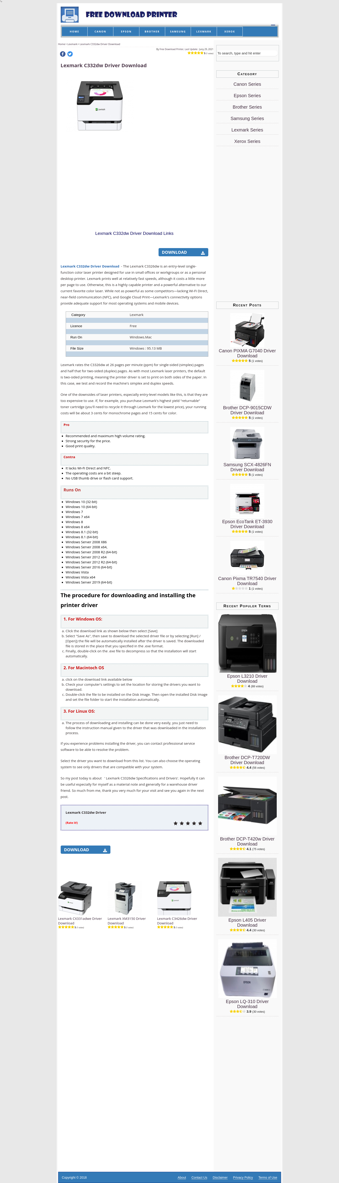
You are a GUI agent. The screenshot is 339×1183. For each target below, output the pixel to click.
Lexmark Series (247, 129)
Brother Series (247, 107)
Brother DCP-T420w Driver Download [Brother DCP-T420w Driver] (247, 841)
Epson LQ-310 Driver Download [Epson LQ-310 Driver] (247, 1004)
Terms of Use (267, 1177)
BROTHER (152, 31)
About (182, 1177)
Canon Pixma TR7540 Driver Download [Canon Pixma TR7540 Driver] (247, 581)
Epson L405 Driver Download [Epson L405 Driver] (247, 923)
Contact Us (199, 1177)
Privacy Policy (243, 1177)
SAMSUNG (178, 31)
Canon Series (247, 84)
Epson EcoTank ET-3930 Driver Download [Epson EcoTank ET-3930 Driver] (247, 524)
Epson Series (247, 95)
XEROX (229, 31)
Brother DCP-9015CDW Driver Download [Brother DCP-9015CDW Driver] (247, 410)
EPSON (126, 31)
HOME (74, 31)
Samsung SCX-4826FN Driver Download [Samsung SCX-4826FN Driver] (247, 467)
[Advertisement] (174, 142)
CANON (100, 31)
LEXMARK (203, 31)
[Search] (246, 53)
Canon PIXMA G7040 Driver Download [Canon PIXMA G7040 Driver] (247, 353)
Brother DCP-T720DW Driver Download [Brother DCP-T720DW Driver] (247, 760)
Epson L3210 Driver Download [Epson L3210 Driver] (247, 679)
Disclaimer (220, 1177)
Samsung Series (247, 118)
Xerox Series (247, 141)
